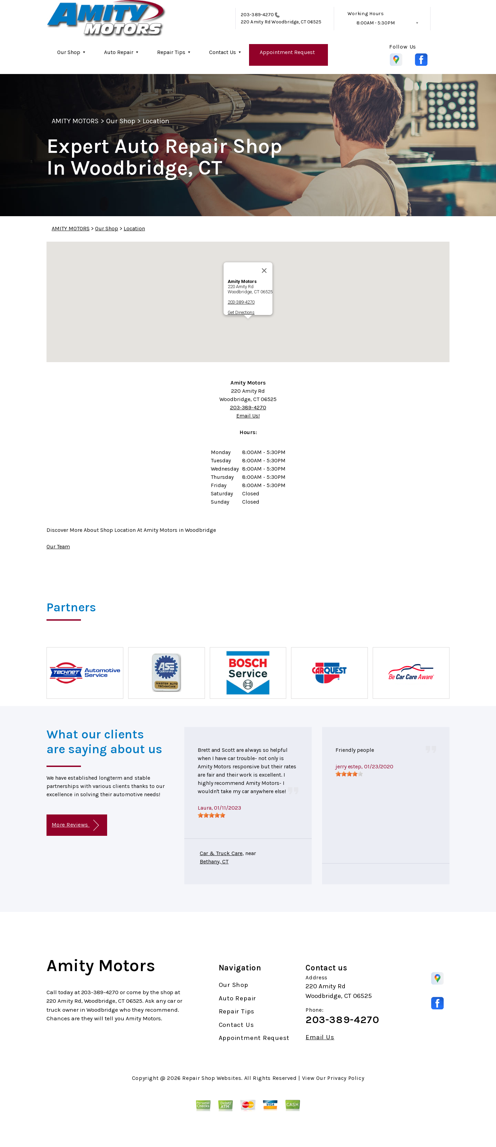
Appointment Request (287, 52)
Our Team (58, 546)
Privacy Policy (345, 1078)
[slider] (211, 815)
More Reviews (75, 825)
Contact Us (222, 52)
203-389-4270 (257, 15)
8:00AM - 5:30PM (375, 23)
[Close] (264, 270)
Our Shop (68, 52)
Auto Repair (118, 52)
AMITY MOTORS (75, 121)
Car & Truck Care (221, 853)
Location (156, 121)
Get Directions (241, 312)
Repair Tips (171, 52)
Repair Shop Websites (211, 1078)
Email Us (320, 1037)
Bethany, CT (214, 861)
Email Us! (248, 415)
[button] (248, 325)
